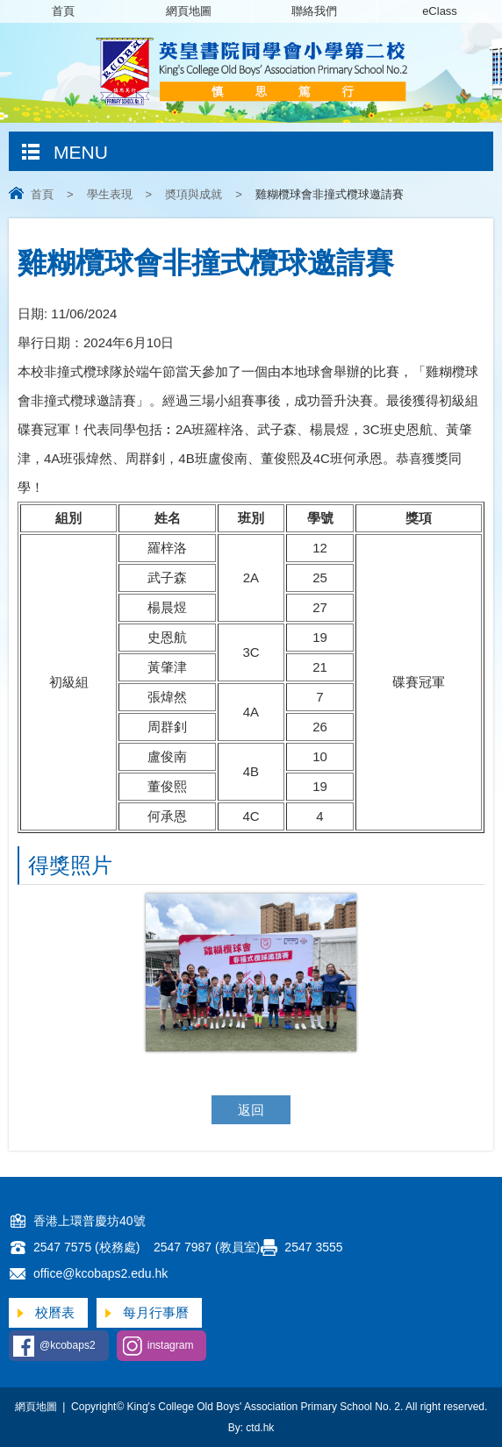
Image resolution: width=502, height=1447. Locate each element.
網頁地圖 (189, 11)
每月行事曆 (156, 1312)
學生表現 (110, 194)
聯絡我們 (314, 11)
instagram (170, 1345)
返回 (251, 1109)
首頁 (63, 11)
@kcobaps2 (67, 1345)
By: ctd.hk (251, 1428)
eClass (439, 11)
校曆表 (55, 1312)
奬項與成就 (193, 194)
